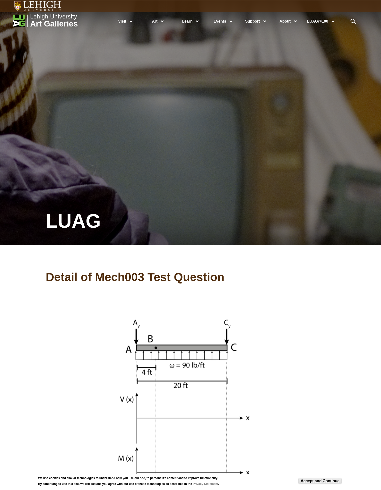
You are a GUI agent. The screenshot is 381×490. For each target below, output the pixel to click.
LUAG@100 (317, 21)
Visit (122, 21)
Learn (187, 21)
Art (154, 21)
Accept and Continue (320, 481)
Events (220, 21)
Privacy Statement (205, 484)
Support (252, 21)
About (285, 21)
